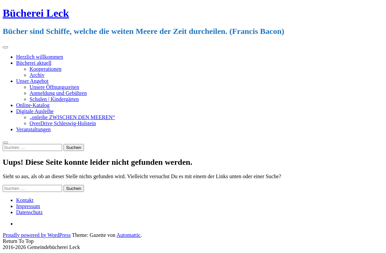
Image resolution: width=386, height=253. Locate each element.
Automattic (128, 235)
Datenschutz (29, 212)
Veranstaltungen (33, 129)
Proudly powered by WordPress (36, 235)
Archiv (37, 75)
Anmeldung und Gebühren (58, 93)
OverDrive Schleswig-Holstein (63, 123)
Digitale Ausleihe (35, 111)
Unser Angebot (32, 81)
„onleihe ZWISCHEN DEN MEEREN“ (72, 117)
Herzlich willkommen (39, 57)
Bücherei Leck (36, 13)
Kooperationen (45, 69)
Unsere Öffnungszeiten (54, 87)
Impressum (28, 206)
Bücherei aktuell (33, 63)
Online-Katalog (33, 105)
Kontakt (25, 200)
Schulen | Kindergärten (54, 99)
